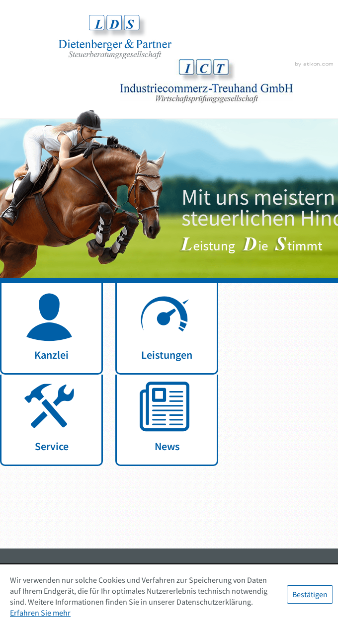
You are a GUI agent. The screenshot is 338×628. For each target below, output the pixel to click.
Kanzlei (51, 355)
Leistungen (166, 355)
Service (52, 446)
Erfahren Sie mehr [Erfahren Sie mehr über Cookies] (40, 613)
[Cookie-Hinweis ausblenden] (310, 594)
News (167, 446)
